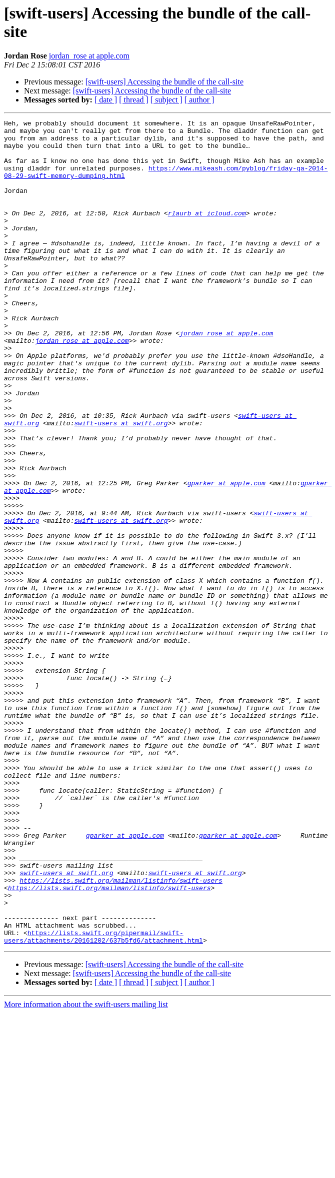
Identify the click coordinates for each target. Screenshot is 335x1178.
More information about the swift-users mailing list (86, 1169)
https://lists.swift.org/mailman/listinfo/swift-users (121, 1033)
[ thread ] (133, 99)
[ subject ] (166, 99)
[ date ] (105, 99)
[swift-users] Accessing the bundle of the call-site (165, 81)
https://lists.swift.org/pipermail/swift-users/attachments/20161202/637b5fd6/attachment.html (103, 1101)
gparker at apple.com (227, 556)
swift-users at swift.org (121, 484)
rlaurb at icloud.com (207, 232)
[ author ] (199, 99)
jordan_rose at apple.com (89, 55)
